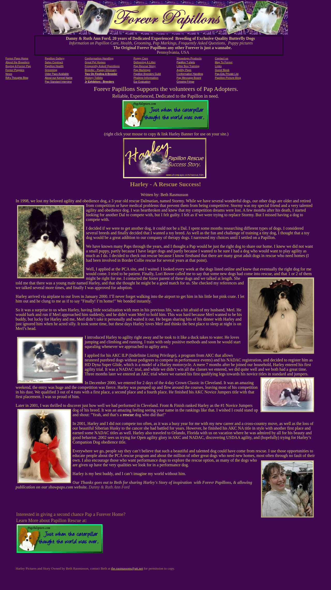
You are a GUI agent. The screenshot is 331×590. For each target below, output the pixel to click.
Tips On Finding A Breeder (101, 74)
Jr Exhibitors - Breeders (99, 81)
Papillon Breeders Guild (147, 74)
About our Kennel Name (58, 77)
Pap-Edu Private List (226, 74)
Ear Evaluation (141, 81)
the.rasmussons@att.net (127, 568)
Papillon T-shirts (186, 62)
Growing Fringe (185, 81)
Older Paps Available (57, 74)
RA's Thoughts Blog (16, 77)
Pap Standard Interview (58, 81)
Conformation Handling (190, 74)
